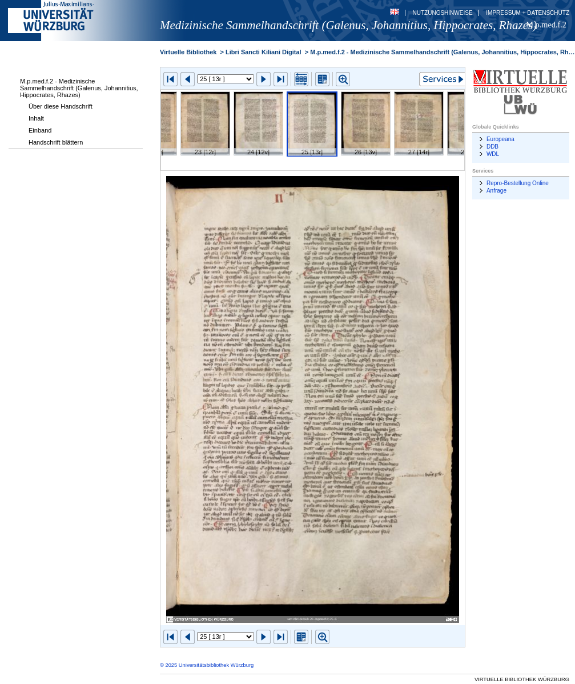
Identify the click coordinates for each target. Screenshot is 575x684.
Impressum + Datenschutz (527, 13)
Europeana (500, 139)
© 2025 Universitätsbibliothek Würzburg (207, 665)
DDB (492, 146)
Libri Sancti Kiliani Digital (263, 52)
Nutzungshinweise (443, 13)
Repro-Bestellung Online (517, 183)
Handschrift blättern (56, 142)
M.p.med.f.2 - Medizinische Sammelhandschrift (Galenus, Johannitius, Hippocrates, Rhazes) (79, 88)
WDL (492, 154)
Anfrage (496, 190)
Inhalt (36, 118)
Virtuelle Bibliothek (188, 52)
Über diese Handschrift (61, 106)
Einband (40, 130)
